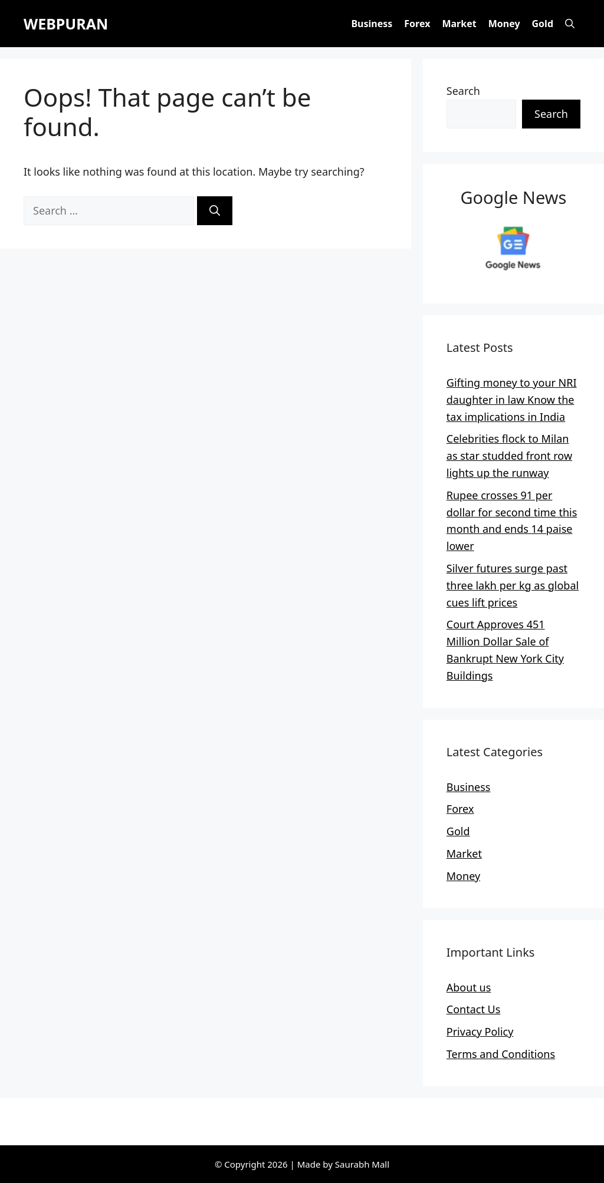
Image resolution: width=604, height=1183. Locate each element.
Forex (417, 23)
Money (504, 23)
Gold (542, 23)
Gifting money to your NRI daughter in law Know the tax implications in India (512, 399)
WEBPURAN (66, 24)
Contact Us (474, 1009)
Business (371, 23)
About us (469, 987)
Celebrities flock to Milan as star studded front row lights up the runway (509, 455)
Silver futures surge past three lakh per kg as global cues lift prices (513, 585)
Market (459, 23)
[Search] (214, 210)
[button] (569, 23)
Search (463, 91)
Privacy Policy (480, 1031)
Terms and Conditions (501, 1054)
